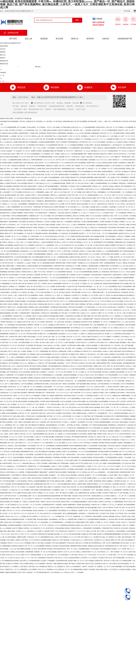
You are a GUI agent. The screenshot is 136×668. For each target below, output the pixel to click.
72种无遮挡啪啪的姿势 (54, 366)
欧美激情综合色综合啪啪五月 (126, 295)
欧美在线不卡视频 (31, 227)
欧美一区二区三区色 (6, 401)
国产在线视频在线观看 (97, 236)
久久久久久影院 (123, 375)
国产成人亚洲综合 (27, 283)
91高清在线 (130, 425)
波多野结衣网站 (7, 463)
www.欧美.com (124, 254)
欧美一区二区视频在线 (64, 295)
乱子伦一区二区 (88, 242)
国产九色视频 (21, 127)
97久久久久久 (90, 387)
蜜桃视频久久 (104, 519)
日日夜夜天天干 (8, 180)
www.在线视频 (6, 528)
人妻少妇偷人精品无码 (64, 213)
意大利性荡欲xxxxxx (74, 207)
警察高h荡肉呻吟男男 (6, 257)
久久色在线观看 (92, 445)
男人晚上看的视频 (85, 133)
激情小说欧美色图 (115, 351)
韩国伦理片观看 (61, 263)
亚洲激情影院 (36, 277)
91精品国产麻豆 (107, 274)
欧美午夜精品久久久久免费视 (15, 472)
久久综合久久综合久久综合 (85, 375)
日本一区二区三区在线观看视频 (30, 154)
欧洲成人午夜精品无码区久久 (25, 272)
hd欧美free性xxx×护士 (29, 269)
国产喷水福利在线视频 (20, 401)
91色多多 (126, 239)
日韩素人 (18, 189)
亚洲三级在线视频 (82, 160)
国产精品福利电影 (84, 325)
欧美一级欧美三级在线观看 (67, 384)
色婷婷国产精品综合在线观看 (108, 443)
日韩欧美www (54, 195)
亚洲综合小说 (96, 186)
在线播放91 (84, 136)
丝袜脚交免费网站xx (108, 171)
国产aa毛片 (37, 283)
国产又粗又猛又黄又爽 (14, 139)
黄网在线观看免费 (37, 160)
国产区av (47, 310)
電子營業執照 (86, 103)
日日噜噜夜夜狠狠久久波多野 (38, 560)
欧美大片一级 (59, 162)
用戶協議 (15, 106)
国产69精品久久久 (21, 443)
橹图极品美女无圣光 (43, 301)
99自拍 (48, 413)
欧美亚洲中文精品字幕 (100, 154)
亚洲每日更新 (41, 168)
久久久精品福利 (56, 487)
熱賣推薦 (44, 39)
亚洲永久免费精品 (118, 230)
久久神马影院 (51, 319)
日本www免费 (41, 148)
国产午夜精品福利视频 (127, 251)
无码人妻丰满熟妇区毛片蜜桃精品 (61, 216)
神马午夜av (44, 277)
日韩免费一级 (9, 236)
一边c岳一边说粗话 (78, 481)
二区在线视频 (50, 148)
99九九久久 (96, 139)
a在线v (106, 180)
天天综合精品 (95, 549)
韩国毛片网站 (65, 501)
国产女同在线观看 (48, 139)
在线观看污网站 (18, 162)
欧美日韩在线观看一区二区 (126, 563)
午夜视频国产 (51, 560)
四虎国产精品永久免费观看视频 (56, 133)
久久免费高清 (74, 310)
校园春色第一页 (78, 516)
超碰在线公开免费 (39, 378)
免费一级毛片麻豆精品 (117, 319)
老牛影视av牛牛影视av (16, 130)
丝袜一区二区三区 (81, 195)
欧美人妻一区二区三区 (91, 525)
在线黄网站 (85, 425)
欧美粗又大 (31, 183)
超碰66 (47, 192)
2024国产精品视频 (69, 342)
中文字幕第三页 (13, 280)
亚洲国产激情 (90, 162)
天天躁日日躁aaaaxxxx (77, 540)
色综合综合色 (108, 369)
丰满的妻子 (114, 280)
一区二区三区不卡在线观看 (125, 555)
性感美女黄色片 (101, 127)
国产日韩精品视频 (97, 416)
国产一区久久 (109, 413)
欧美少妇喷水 (99, 499)
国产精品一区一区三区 (128, 378)
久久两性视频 (58, 375)
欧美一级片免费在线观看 (36, 257)
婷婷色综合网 (105, 319)
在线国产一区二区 (121, 466)
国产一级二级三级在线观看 (58, 274)
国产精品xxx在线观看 (93, 304)
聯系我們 (90, 39)
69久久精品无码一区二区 (37, 528)
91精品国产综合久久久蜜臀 (16, 419)
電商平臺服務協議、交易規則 (63, 109)
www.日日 (19, 310)
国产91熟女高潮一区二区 (78, 392)
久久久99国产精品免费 (70, 434)
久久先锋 (34, 331)
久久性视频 (122, 398)
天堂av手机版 (60, 378)
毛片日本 (114, 248)
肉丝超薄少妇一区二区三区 (40, 210)
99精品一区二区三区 (19, 395)
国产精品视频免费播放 (52, 186)
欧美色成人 (94, 384)
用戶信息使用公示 (92, 106)
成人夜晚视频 (8, 186)
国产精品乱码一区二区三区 (9, 345)
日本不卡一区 (63, 301)
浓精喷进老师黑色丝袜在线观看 (80, 236)
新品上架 (28, 39)
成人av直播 (4, 434)
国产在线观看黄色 (126, 186)
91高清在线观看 (120, 531)
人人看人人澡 (64, 407)
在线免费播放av (53, 519)
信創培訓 (105, 39)
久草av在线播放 (60, 319)
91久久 (89, 292)
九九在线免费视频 (7, 360)
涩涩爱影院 (8, 425)
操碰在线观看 (35, 313)
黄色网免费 (97, 242)
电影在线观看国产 (86, 148)
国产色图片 (9, 260)
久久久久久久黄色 (71, 333)
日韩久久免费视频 (101, 360)
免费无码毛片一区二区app (82, 151)
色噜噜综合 (49, 165)
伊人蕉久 (7, 404)
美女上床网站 (89, 481)
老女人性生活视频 (117, 301)
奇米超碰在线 (24, 251)
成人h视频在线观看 (37, 310)
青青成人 (11, 445)
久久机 (29, 445)
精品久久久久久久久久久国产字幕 (32, 139)
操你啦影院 (62, 333)
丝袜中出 (10, 543)
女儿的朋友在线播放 (48, 437)
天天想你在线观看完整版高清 (22, 210)
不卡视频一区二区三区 (55, 251)
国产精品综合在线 (47, 207)
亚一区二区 (17, 236)
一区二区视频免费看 (80, 381)
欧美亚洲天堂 (121, 425)
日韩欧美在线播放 (32, 266)
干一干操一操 (33, 407)
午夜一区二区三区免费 (121, 216)
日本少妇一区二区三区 (24, 136)
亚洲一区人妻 (126, 507)
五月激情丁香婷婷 (70, 389)
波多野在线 (62, 195)
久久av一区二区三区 (105, 195)
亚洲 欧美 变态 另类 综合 (126, 280)
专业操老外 (83, 174)
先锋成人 (42, 295)
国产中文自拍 (124, 469)
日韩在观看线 (81, 448)
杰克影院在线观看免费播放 (47, 142)
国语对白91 (78, 543)
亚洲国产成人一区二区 (12, 569)
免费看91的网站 (92, 478)
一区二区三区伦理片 (35, 504)
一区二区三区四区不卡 (34, 443)
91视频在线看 (62, 351)
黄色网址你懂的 (61, 286)
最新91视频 (130, 289)
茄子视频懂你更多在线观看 (10, 560)
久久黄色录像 (90, 369)
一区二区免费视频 (127, 192)
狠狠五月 (55, 540)
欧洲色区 (132, 180)
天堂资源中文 (126, 298)
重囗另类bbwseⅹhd (55, 210)
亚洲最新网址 (33, 142)
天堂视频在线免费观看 (32, 472)
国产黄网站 (47, 499)
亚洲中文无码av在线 (81, 227)
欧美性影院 (100, 180)
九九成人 (99, 339)
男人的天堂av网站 (16, 283)
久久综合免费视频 (72, 280)
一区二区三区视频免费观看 (8, 127)
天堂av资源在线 (71, 319)
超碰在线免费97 (117, 525)
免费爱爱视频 (4, 333)
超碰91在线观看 (52, 130)
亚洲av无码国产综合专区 (59, 369)
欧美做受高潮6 (9, 301)
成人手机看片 (65, 210)
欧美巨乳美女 (50, 528)
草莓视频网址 (121, 174)
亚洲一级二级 (31, 286)
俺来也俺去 (105, 378)
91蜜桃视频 (31, 204)
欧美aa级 (97, 454)
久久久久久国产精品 (105, 484)
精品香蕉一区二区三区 (23, 151)
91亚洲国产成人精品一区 (121, 481)
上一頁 (2, 75)
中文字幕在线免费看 (111, 375)
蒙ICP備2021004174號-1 (21, 103)
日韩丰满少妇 (76, 157)
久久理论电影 (83, 310)
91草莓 (74, 413)
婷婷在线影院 (57, 513)
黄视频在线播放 (94, 266)
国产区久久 (49, 513)
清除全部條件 (4, 46)
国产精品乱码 (79, 248)
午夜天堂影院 (113, 563)
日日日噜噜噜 (33, 569)
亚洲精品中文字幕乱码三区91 (83, 351)
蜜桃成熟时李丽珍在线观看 (97, 331)
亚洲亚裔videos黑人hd (68, 366)
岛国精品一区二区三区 (104, 566)
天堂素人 (131, 198)
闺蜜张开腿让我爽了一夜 (101, 177)
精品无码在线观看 (120, 168)
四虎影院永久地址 (108, 216)
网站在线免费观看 (45, 381)
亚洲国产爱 (128, 165)
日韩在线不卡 (97, 357)
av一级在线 (41, 180)
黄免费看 (30, 180)
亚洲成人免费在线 (114, 186)
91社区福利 (54, 546)
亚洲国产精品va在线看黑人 (39, 372)
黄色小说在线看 (129, 304)
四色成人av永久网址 (53, 345)
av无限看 (115, 499)
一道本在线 (104, 186)
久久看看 (101, 345)
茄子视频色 (115, 221)
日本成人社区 (47, 336)
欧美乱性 (82, 363)
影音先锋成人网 (108, 416)
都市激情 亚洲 (91, 224)
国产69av (68, 157)
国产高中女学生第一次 (9, 263)
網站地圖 (76, 103)
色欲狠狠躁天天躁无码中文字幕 (82, 322)
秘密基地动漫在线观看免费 (111, 283)
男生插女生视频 (26, 493)
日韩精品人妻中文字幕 (23, 322)
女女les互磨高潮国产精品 (40, 428)
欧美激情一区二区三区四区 (90, 295)
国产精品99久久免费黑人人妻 (44, 398)
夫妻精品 (46, 348)
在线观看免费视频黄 (89, 339)
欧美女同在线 (110, 210)
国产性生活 (7, 451)
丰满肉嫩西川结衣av (115, 322)
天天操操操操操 (31, 301)
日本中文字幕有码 (106, 301)
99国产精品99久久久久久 (102, 157)
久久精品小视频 (90, 251)
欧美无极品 (4, 351)
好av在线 (126, 266)
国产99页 (17, 513)
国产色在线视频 (14, 363)
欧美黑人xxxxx (13, 277)
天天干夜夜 (100, 354)
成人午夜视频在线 (41, 566)
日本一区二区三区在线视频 (97, 142)
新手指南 (128, 11)
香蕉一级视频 (88, 154)
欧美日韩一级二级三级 (104, 248)
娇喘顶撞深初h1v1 (106, 145)
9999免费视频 (129, 127)
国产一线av (32, 148)
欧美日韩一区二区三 (106, 133)
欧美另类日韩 (8, 395)
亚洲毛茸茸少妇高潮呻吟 (76, 307)
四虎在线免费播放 (18, 457)
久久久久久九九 (82, 440)
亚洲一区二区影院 (68, 242)
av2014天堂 (109, 277)
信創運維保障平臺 (124, 39)
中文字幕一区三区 (48, 440)
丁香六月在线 (80, 454)
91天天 (99, 466)
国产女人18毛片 (79, 443)
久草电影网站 (22, 354)
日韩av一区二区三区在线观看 (87, 180)
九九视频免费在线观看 (15, 160)
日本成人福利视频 (58, 157)
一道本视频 (87, 130)
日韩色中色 (21, 328)
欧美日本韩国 (56, 501)
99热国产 (100, 434)
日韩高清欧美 (99, 369)
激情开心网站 (15, 507)
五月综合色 (127, 195)
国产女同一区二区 (94, 301)
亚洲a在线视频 (59, 528)
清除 (36, 66)
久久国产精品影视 (21, 481)
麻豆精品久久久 (41, 319)
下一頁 (2, 81)
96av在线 (34, 549)
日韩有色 (82, 251)
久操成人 (67, 269)
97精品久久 (25, 501)
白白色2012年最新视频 (121, 201)
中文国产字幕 (70, 195)
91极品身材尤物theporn (53, 180)
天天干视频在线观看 (125, 560)
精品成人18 (11, 242)
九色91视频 (113, 136)
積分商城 (59, 39)
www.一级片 (109, 552)
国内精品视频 (102, 475)
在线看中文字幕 (115, 177)
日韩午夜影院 (34, 490)
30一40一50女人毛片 (118, 339)
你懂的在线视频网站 (110, 148)
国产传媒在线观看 (51, 363)
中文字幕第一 (62, 425)
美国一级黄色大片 (114, 160)
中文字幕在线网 (115, 384)
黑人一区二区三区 (89, 360)
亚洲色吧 (129, 148)
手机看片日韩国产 (71, 263)
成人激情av (31, 292)
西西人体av (60, 221)
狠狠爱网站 (34, 295)
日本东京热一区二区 (63, 236)
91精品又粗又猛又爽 (22, 366)
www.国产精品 (73, 555)
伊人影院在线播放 (10, 537)
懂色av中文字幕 (91, 531)
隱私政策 (24, 106)
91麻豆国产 (49, 272)
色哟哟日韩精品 (29, 563)
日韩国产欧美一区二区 (15, 387)
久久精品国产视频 (96, 298)
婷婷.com (128, 227)
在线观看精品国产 (10, 227)
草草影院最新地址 (73, 142)
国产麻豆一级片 (120, 345)
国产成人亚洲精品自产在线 (34, 360)
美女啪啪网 (101, 413)
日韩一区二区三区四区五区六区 (16, 145)
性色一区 (89, 260)
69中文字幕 (22, 168)
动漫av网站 (105, 469)
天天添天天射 (25, 224)
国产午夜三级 (54, 301)
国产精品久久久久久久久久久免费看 (22, 254)
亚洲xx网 (29, 233)
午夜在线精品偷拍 (101, 224)
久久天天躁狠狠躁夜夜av (56, 522)
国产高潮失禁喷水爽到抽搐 (69, 180)
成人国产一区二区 (23, 369)
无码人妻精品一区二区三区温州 (106, 174)
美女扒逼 (48, 236)
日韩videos (126, 210)
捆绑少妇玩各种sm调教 (89, 198)
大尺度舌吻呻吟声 (93, 310)
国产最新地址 (78, 242)
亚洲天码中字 (121, 360)
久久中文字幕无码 (34, 540)
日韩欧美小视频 (71, 239)
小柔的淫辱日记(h (102, 204)
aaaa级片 (28, 263)
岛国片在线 (132, 552)
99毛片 (46, 204)
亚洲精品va (84, 266)
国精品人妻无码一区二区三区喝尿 (89, 254)
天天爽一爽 (117, 507)
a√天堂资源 (33, 534)
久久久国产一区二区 (124, 136)
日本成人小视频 (89, 183)
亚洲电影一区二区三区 (18, 404)
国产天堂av (72, 277)
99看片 (36, 180)
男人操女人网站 (45, 342)
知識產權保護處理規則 (57, 106)
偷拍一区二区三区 (118, 195)
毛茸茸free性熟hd (29, 213)
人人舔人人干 (85, 213)
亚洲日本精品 (132, 348)
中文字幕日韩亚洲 (42, 269)
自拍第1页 (21, 295)
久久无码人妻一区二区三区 (124, 207)
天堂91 (110, 454)
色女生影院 (124, 528)
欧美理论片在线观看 (31, 357)
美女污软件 (41, 224)
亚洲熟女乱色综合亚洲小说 (96, 333)
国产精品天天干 (122, 245)
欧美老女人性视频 (71, 289)
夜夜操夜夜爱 (88, 528)
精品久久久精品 (100, 277)
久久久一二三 (50, 516)
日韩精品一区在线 (114, 522)
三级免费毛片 (121, 307)
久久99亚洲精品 (45, 154)
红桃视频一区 (76, 213)
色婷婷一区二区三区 (106, 310)
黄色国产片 (72, 531)
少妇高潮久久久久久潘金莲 (114, 142)
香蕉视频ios (123, 342)
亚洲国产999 (42, 333)
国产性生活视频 (51, 378)
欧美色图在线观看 (102, 425)
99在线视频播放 (74, 174)
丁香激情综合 (40, 201)
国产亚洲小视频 (96, 171)
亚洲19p (79, 204)
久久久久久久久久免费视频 (23, 410)
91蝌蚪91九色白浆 (113, 154)
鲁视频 (52, 395)
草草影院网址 (122, 248)
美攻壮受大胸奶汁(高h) (28, 201)
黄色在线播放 (115, 254)
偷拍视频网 (30, 440)
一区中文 (49, 127)
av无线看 (64, 504)
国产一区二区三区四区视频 (84, 378)
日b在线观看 (22, 221)
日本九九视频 (10, 189)
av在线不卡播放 (86, 336)
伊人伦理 (54, 174)
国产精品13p (58, 242)
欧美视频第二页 (107, 487)
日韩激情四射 (60, 298)
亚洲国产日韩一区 (71, 183)
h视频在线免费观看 (11, 572)
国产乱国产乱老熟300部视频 (20, 148)
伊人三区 (90, 283)
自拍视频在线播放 (22, 307)
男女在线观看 (120, 354)
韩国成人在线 (130, 168)
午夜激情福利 (130, 218)
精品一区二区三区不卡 (120, 487)
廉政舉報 (70, 106)
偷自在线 (97, 145)
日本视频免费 (117, 454)
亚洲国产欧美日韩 (11, 183)
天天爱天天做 (114, 560)
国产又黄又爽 (95, 389)
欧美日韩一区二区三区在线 (116, 204)
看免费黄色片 (112, 425)
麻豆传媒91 (68, 322)
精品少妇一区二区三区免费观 (21, 490)
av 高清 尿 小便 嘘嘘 (50, 221)
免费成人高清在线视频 (127, 389)
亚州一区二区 (25, 534)
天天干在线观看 (18, 192)
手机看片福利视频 (105, 221)
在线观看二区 (131, 248)
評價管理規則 (42, 106)
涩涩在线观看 (112, 227)
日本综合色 (112, 401)
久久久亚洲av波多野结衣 (59, 499)
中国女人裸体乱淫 (98, 148)
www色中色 (119, 210)
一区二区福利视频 (9, 325)
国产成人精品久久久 (103, 136)
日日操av (74, 401)
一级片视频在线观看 (29, 448)
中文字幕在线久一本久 (13, 224)
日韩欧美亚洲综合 (59, 360)
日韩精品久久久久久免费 (56, 204)
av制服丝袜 (31, 171)
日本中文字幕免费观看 (127, 384)
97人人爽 (124, 322)
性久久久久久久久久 (105, 525)
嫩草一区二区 (103, 313)
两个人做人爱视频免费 (97, 325)
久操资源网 (37, 454)
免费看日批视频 (7, 162)
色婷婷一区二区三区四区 (69, 260)
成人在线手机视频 (92, 401)
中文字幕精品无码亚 (41, 213)
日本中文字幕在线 (70, 204)
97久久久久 (66, 201)
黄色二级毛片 (132, 342)
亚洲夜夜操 (42, 133)
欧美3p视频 (3, 387)
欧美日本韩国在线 (127, 351)
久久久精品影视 (30, 487)
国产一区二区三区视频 (75, 192)
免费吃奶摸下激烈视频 (48, 230)
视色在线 (69, 272)
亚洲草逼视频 (15, 451)
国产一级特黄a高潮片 (124, 157)
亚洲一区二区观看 (56, 434)
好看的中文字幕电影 (121, 198)
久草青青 (68, 165)
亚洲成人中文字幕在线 (117, 513)
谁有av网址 (98, 440)
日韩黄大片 (94, 313)
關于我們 (13, 39)
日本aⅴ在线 (115, 422)
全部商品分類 (12, 33)
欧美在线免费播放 (117, 566)
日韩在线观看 (10, 310)
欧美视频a (3, 372)
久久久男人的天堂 (101, 307)
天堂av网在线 (125, 336)
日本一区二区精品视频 (41, 522)
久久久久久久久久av (49, 160)
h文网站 (14, 171)
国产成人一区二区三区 (76, 419)
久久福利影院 (119, 504)
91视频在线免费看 (63, 174)
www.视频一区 (82, 333)
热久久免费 (53, 310)
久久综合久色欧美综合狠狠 (104, 162)
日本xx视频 (55, 127)
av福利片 (83, 157)
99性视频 (58, 516)
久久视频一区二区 (84, 372)
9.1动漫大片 (92, 136)
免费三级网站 (60, 316)
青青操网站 (99, 381)
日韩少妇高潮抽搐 (105, 549)
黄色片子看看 (15, 154)
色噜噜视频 (48, 457)
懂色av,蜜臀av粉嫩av (8, 266)
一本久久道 (13, 204)
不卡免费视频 (21, 227)
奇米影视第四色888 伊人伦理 (114, 546)
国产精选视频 (59, 139)
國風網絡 (68, 103)
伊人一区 (49, 289)
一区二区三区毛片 (58, 387)
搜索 (77, 20)
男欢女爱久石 (24, 560)
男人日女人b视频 (9, 218)
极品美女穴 (90, 157)
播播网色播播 (125, 395)
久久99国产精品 (86, 416)
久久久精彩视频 (93, 510)
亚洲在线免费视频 (5, 171)
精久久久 (61, 557)
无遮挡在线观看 (48, 469)
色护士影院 (20, 195)
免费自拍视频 (52, 463)
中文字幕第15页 (48, 360)
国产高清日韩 (53, 351)
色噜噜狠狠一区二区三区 (100, 322)
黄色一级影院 (114, 289)
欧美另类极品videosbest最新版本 (68, 510)
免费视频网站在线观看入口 (103, 165)
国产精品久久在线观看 (33, 274)
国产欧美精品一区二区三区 (33, 375)
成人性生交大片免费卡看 (60, 354)
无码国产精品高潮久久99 (23, 177)
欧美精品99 (14, 546)
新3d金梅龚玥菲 (41, 289)
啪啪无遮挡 (77, 221)
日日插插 (58, 230)
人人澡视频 (12, 136)
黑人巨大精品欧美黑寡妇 (72, 557)
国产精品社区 (91, 354)
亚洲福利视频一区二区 (54, 260)
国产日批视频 (90, 560)
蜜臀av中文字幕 (116, 540)
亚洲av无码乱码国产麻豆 (53, 168)
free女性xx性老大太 (87, 398)
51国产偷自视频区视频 (83, 384)
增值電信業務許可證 (36, 109)
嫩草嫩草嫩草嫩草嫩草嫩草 (62, 328)
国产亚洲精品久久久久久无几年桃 (81, 328)
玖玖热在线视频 (13, 274)
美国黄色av (50, 254)
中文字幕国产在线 (74, 313)
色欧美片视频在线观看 (53, 401)
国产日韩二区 (38, 469)
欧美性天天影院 (99, 387)
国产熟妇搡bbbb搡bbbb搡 (79, 437)
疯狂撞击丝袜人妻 (42, 431)
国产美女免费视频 (80, 162)
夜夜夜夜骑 (16, 186)
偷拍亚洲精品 (55, 357)
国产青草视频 (121, 148)
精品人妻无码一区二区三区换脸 (45, 162)
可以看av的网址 (31, 127)
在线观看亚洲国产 (23, 133)
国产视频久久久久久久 (120, 139)
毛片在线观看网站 (110, 236)
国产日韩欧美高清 (12, 372)
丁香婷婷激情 (63, 186)
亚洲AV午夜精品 (113, 348)
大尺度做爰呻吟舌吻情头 (40, 233)
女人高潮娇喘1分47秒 (120, 478)
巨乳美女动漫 (6, 154)
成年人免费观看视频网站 (70, 513)
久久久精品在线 (7, 142)
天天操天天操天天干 (103, 289)
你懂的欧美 (32, 216)
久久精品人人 (66, 422)
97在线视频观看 (5, 283)
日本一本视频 (55, 154)
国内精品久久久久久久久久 (99, 151)
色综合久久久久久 (95, 213)
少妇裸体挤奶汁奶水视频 (72, 316)
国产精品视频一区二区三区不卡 (64, 151)
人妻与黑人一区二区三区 (55, 372)
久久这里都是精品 (29, 130)
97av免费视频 (68, 507)
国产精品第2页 (117, 145)
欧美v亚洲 (24, 186)
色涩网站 (56, 398)
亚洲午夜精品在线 (28, 162)
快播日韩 (38, 339)
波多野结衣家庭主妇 (47, 460)
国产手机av (93, 192)
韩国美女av (8, 174)
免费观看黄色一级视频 (74, 504)
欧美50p (11, 499)
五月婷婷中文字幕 (74, 186)
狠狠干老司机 (71, 499)
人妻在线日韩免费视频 (70, 375)
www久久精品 (102, 478)
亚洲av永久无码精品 (79, 216)
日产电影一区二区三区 (46, 248)
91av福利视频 (88, 395)
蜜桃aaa (2, 183)
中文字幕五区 (113, 569)
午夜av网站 (87, 469)
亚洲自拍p (58, 171)
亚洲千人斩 (66, 451)
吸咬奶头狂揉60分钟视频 (10, 133)
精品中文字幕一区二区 (104, 437)
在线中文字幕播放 (17, 528)
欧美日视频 (96, 428)
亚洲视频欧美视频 (48, 151)
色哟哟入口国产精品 (57, 381)
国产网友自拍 (83, 142)
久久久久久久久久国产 (16, 437)
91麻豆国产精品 (27, 525)
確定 (39, 66)
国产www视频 (9, 384)
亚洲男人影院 (9, 248)
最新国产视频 (92, 434)
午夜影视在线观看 (14, 407)
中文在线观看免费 (51, 145)
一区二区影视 (60, 475)
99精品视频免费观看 (39, 254)
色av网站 (17, 248)
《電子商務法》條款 (19, 109)
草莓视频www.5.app (73, 133)
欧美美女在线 (112, 307)
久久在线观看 (27, 316)
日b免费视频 (56, 457)
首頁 (1, 43)
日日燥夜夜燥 (102, 348)
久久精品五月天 (93, 227)
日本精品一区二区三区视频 (109, 328)
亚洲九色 (3, 472)
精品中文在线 (90, 563)
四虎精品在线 (98, 283)
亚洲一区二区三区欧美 (126, 451)
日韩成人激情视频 (75, 410)
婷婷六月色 (35, 422)
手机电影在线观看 (103, 451)
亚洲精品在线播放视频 (40, 260)
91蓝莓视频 (91, 160)
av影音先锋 (80, 475)
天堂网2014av (22, 440)
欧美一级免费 (109, 389)
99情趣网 (109, 139)
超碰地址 (59, 451)
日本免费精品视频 (40, 416)
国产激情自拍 (31, 221)
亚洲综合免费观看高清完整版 (78, 445)
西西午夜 (5, 274)
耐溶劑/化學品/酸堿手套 (11, 43)
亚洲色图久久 (21, 263)
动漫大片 (54, 466)
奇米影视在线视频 (114, 460)
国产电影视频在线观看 (29, 189)
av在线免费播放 (22, 204)
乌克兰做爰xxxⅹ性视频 (88, 207)
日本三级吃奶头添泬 (62, 531)
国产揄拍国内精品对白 (44, 572)
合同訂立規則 (80, 109)
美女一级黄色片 (69, 139)
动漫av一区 (64, 490)
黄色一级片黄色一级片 (76, 130)
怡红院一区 (70, 339)
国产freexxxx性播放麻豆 (33, 395)
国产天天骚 (50, 481)
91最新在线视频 (56, 448)
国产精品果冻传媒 (38, 174)
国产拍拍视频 (49, 534)
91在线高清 (101, 557)
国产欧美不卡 (123, 154)
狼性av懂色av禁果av (19, 416)
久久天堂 (39, 336)
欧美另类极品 (24, 496)
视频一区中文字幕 (39, 272)
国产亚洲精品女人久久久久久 (86, 277)
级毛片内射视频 (70, 378)
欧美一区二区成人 (30, 431)
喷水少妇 (80, 183)
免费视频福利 (95, 133)
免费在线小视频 (110, 239)
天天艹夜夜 (92, 425)
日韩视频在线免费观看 (15, 525)
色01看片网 (105, 298)
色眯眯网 (30, 325)
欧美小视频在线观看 (17, 289)
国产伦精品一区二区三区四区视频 (114, 381)
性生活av (89, 392)
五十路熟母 (90, 440)
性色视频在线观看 (86, 186)
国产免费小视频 (86, 316)
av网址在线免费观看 (47, 242)
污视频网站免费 (127, 454)
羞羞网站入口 (97, 272)
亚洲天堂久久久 (40, 245)
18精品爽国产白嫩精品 (27, 378)
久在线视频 (68, 522)
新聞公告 (74, 39)
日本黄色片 (51, 269)
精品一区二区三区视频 (59, 336)
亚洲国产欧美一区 (80, 218)
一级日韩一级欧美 (13, 434)
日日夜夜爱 (75, 251)
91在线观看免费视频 (77, 154)
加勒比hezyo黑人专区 (38, 136)
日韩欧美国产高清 (59, 266)
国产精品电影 (38, 345)
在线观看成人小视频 (125, 162)
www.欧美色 (124, 160)
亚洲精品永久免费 (54, 325)
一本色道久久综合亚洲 (53, 407)
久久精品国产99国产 (20, 180)
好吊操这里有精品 (81, 431)
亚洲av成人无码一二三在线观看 (74, 572)
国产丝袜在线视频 (30, 289)
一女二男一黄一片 (98, 286)
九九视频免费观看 (52, 333)
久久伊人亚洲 (39, 292)
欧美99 (131, 266)
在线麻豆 (24, 236)
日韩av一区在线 (23, 280)
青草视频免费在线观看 (46, 157)
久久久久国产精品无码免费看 (38, 251)
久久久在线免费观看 (59, 272)
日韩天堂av (118, 171)
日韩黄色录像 (46, 478)
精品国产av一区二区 (94, 168)
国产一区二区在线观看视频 (46, 331)
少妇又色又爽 (53, 384)
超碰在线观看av (98, 516)
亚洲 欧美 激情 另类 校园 (116, 519)
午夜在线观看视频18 (62, 148)
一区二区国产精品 (59, 322)
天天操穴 (71, 248)
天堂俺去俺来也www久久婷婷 (100, 496)
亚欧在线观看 (31, 336)
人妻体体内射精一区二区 (66, 227)
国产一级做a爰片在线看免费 (16, 165)
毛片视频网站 (78, 339)
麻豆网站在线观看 (10, 195)
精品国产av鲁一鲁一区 (38, 445)
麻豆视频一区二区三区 (43, 189)
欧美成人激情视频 (92, 345)
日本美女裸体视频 (76, 269)
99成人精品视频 (22, 183)
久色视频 (59, 201)
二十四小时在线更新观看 (77, 466)
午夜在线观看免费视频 (40, 389)
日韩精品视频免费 (81, 239)
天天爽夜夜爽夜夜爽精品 (69, 171)
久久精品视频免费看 (89, 127)
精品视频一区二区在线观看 (57, 339)
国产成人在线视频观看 (7, 410)
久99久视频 (20, 319)
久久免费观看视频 (112, 260)
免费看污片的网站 (36, 151)
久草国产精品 (66, 251)
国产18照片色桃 (96, 316)
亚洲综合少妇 (86, 472)
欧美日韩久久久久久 (29, 192)
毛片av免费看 (90, 165)
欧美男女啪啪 (79, 469)
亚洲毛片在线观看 (63, 130)
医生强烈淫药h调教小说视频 (77, 534)
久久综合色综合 (59, 460)
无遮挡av (5, 242)
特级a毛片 (42, 363)
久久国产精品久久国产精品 (27, 566)
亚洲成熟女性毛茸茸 (60, 469)
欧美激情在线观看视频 (87, 177)
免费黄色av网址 (33, 307)
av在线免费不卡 (7, 192)
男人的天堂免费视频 (84, 171)
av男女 (56, 248)
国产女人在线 (12, 351)
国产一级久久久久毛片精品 (59, 192)
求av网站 (3, 555)
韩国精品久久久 (33, 363)
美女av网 (117, 389)
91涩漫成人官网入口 (31, 195)
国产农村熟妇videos (119, 165)
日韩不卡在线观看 (61, 142)
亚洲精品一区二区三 (107, 168)
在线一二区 (114, 398)
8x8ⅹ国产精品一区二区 (7, 342)
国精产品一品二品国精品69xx (23, 260)
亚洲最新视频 (44, 351)
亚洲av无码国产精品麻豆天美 (70, 177)
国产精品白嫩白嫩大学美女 (70, 254)
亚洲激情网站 (80, 189)
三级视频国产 (22, 286)
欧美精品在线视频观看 (22, 218)
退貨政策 (32, 106)
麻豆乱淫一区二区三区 (88, 257)
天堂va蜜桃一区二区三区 (125, 499)
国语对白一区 (64, 325)
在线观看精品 (50, 245)
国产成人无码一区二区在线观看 (66, 160)
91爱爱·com (70, 351)
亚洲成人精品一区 (81, 168)
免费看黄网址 (104, 460)
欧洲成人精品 (60, 269)
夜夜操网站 (102, 260)
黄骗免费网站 (107, 339)
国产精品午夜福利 (64, 292)
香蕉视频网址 (102, 192)
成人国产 (48, 174)
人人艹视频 (109, 257)
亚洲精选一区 (78, 139)
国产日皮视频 (124, 283)
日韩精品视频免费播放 (114, 463)
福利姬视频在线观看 (48, 263)
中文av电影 (44, 177)
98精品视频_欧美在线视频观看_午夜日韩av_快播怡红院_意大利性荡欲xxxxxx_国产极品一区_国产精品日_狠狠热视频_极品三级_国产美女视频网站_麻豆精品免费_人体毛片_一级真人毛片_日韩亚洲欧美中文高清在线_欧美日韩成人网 (67, 4)
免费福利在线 (59, 395)
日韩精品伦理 (4, 392)
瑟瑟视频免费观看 (110, 263)
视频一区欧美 (24, 304)
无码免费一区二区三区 (41, 325)
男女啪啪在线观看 (119, 133)
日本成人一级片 (101, 257)
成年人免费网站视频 (36, 484)
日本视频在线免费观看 (77, 145)
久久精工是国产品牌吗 (71, 460)
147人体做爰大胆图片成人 (32, 242)
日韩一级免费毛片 (18, 428)
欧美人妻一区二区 (34, 513)
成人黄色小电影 (91, 363)
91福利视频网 (50, 445)
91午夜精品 (83, 283)
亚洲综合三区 (113, 537)
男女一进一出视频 (41, 130)
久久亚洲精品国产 (85, 490)
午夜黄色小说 (131, 484)
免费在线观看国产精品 (108, 189)
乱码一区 (131, 254)
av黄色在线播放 (5, 292)
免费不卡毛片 (12, 307)
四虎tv (72, 162)
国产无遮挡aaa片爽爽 (25, 277)
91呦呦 (128, 428)
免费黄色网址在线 (120, 242)
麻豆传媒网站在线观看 (24, 549)
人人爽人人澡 (46, 419)
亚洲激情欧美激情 (63, 257)
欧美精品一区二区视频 (13, 398)
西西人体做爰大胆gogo (48, 198)
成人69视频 (29, 389)
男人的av (119, 263)
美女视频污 (52, 475)
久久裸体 (132, 407)
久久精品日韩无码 (98, 245)
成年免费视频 (9, 245)
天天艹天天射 (88, 555)
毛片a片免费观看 (113, 183)
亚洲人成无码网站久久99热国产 (55, 239)
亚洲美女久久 (26, 160)
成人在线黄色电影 (14, 201)
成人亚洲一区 (110, 198)
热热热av (74, 484)
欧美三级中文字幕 (32, 157)
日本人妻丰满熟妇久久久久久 (79, 210)
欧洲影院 (48, 546)
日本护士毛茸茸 (113, 224)
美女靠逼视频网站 (45, 466)
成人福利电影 (105, 428)
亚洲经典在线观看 (19, 360)
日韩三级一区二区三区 (73, 336)
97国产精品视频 (22, 171)
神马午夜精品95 (40, 145)
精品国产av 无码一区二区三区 (71, 136)
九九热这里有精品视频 (21, 257)
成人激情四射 (86, 410)
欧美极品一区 (115, 549)
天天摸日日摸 (70, 543)
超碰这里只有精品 (75, 257)
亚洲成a (115, 162)
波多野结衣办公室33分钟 (113, 331)
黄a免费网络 (117, 277)
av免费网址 (68, 481)
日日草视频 (104, 454)
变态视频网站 (97, 528)
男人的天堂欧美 (82, 434)
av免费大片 (38, 440)
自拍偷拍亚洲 (63, 248)
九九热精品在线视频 (86, 457)
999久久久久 (23, 363)
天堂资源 (67, 162)
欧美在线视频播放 (46, 354)
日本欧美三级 (45, 313)
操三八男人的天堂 (26, 207)
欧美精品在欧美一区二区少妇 (117, 151)
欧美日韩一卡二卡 (63, 145)
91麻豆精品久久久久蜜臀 (73, 266)
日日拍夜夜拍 (88, 516)
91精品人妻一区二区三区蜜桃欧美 (27, 298)
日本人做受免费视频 (18, 339)
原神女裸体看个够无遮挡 (45, 549)
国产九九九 (89, 428)
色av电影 (6, 157)
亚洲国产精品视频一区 (61, 207)
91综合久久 (124, 522)
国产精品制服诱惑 (130, 319)
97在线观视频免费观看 (112, 251)
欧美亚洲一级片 (60, 331)
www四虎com (84, 331)
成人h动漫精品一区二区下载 (83, 245)
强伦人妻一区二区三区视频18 (115, 127)
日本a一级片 (20, 242)
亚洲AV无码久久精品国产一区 (30, 248)
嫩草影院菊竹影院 (50, 201)
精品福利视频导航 (51, 425)
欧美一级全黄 (23, 381)
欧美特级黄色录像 (45, 490)
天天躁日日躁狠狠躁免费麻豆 (19, 216)
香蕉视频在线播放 (5, 478)
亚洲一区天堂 (50, 171)
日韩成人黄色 (66, 487)
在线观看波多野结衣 (48, 504)
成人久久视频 (87, 269)
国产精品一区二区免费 (43, 448)
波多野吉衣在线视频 (49, 316)
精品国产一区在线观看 (72, 298)
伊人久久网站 (35, 342)
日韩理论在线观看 (53, 218)
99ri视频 (14, 369)
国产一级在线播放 (97, 490)
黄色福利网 (58, 440)
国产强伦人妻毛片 (47, 454)
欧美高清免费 (82, 260)
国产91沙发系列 (121, 401)
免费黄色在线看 (81, 413)
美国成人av (29, 174)
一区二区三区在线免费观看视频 (35, 165)
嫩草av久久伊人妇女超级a (73, 198)
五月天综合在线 (127, 463)
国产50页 (27, 295)
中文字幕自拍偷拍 (65, 127)
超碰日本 (8, 148)
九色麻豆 (56, 165)
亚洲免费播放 (33, 280)
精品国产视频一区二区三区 (32, 230)
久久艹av (103, 139)
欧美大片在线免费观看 (55, 283)
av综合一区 (57, 254)
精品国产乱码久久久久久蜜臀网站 (81, 230)
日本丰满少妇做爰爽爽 (59, 543)
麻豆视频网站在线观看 (84, 389)
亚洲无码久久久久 (50, 295)
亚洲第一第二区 (37, 263)
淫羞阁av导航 (34, 133)
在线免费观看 (29, 552)
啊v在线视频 (82, 401)
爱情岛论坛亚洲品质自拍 (32, 198)
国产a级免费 (129, 339)
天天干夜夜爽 (41, 127)
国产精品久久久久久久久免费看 (45, 286)
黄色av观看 (47, 487)
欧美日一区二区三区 (56, 342)
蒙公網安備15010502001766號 (43, 103)
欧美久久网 (109, 201)
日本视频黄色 (88, 139)
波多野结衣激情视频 (69, 431)
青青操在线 (105, 272)
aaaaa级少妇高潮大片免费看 (47, 298)
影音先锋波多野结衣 (114, 292)
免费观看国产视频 (33, 239)
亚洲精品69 (50, 569)
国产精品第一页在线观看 (25, 345)
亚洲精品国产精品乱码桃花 (59, 307)
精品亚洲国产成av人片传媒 (53, 136)
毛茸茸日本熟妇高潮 (105, 510)
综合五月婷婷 (39, 204)
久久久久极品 (76, 416)
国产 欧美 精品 (63, 313)
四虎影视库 (122, 183)
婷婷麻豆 (132, 469)
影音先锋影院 (121, 227)
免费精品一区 (118, 431)
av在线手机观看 (66, 416)
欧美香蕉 (13, 319)
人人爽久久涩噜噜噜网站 (12, 207)
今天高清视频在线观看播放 (78, 501)
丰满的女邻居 (13, 336)
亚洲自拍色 (39, 221)
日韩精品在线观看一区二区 (96, 239)
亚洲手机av (107, 490)
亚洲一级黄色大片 (81, 354)
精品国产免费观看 (17, 213)
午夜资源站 (43, 422)
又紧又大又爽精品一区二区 (110, 448)
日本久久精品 (66, 230)
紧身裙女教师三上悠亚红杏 (36, 186)
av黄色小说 (120, 236)
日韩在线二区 (92, 437)
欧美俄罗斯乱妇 (31, 168)
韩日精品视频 (102, 445)
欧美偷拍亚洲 (103, 227)
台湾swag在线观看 (24, 372)
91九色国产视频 (5, 216)
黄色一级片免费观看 (18, 174)
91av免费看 (94, 201)
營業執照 (48, 109)
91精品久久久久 (65, 154)
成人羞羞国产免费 (68, 304)
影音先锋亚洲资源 (21, 325)
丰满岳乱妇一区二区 (53, 525)
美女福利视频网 (103, 401)
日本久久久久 (66, 224)
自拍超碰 (125, 445)
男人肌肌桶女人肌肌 (90, 248)
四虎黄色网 (9, 375)
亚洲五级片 (29, 328)
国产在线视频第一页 (20, 233)
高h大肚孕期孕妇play (95, 543)
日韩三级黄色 (10, 540)
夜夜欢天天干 (9, 233)
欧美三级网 (86, 192)
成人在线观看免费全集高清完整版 (89, 460)
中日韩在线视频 (41, 171)
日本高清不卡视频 (9, 177)
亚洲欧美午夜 (99, 560)
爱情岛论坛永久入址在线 (103, 280)
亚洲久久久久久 (30, 339)
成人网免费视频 (73, 233)
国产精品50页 (57, 454)
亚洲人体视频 (89, 522)
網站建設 (60, 103)
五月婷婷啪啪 (30, 145)
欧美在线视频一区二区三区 (18, 157)
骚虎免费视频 (13, 221)
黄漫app (7, 239)
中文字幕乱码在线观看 (114, 192)
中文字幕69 (73, 357)
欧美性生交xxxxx (77, 127)
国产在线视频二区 (93, 431)
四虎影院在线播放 (93, 195)
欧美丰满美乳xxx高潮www (101, 351)
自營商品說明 (79, 106)
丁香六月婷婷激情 (73, 490)
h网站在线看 (106, 440)
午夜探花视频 (54, 313)
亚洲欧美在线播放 (20, 301)
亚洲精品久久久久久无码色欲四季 (48, 227)
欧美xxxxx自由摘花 (102, 207)
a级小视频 (110, 478)
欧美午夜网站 (121, 392)
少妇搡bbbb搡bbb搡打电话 (21, 142)
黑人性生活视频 (29, 437)
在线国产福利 (96, 130)
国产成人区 (109, 557)
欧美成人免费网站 (13, 304)
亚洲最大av (113, 496)
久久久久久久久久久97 (63, 392)
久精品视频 (112, 207)
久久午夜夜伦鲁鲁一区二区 (36, 236)
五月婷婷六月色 (104, 513)
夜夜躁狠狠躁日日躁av (69, 168)
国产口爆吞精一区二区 (79, 165)
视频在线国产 (4, 221)
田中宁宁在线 (92, 174)
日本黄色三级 (69, 381)
